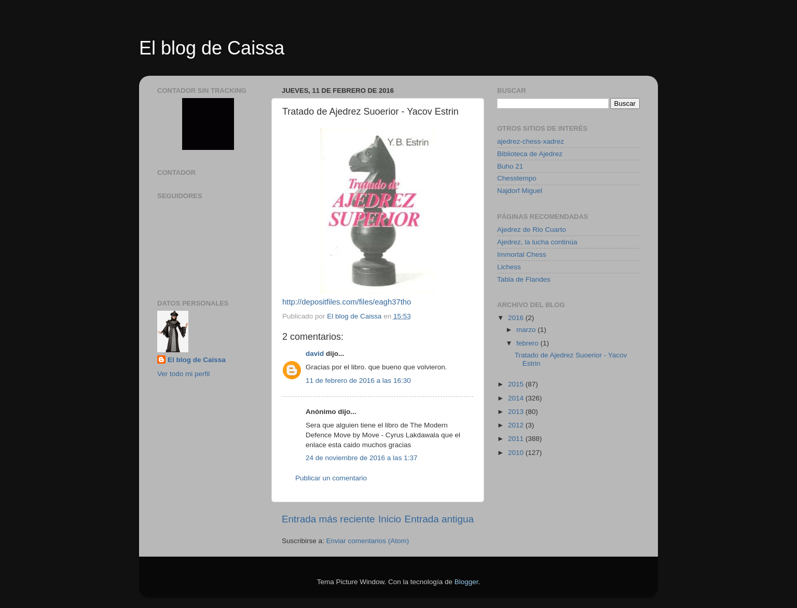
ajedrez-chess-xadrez (530, 141)
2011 (517, 439)
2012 (517, 425)
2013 (517, 412)
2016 (517, 318)
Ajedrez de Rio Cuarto (531, 229)
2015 (517, 384)
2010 (517, 453)
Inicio (389, 519)
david (315, 353)
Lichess (509, 267)
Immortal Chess (521, 254)
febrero (528, 343)
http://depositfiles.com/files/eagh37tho (346, 302)
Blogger (466, 582)
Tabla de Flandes (524, 279)
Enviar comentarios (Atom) (367, 541)
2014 (517, 398)
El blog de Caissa (211, 48)
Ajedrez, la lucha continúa (537, 242)
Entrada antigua (439, 519)
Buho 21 (510, 166)
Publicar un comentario (331, 478)
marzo (527, 330)
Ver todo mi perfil (183, 374)
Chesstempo (517, 178)
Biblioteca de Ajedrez (529, 154)
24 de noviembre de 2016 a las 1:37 (361, 458)
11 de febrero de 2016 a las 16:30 (358, 380)
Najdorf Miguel (519, 191)
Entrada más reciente (328, 519)
